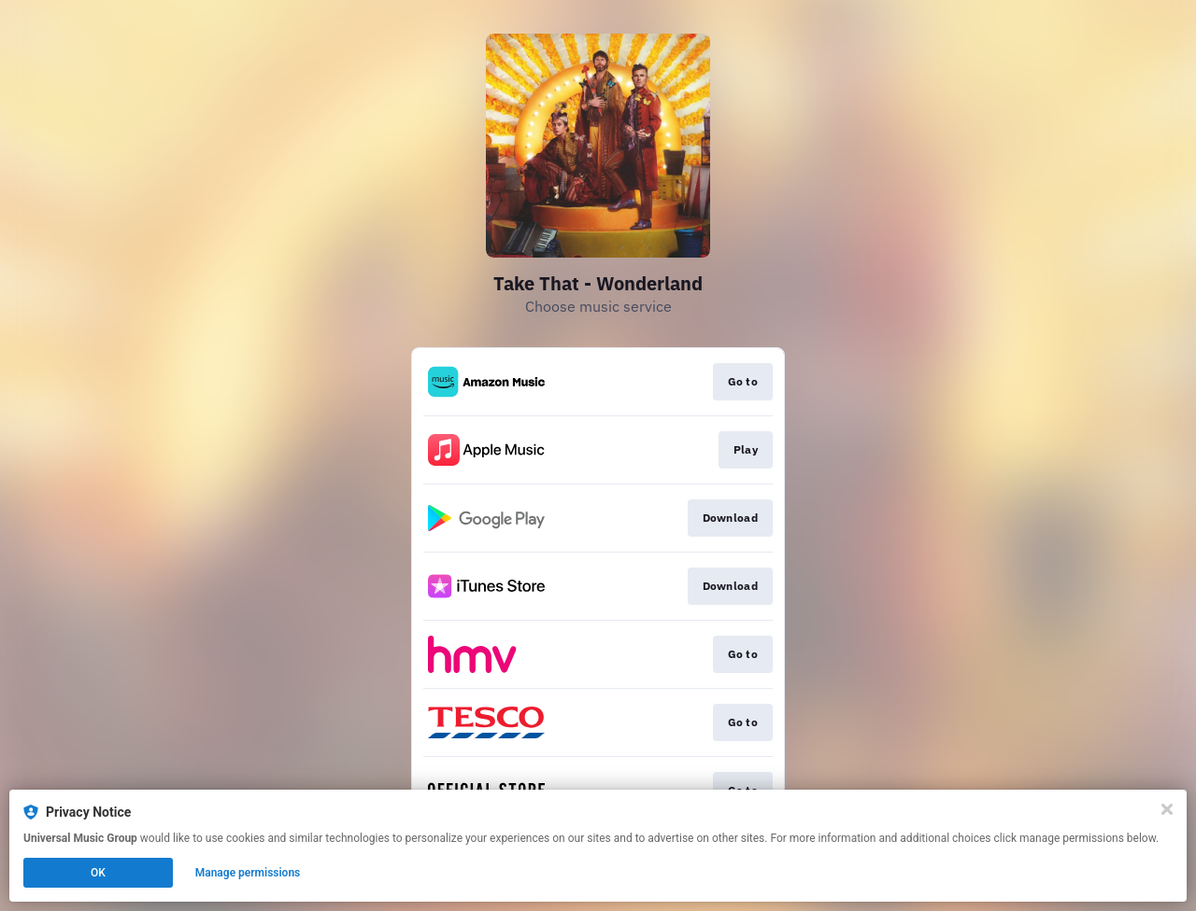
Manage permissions (248, 872)
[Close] (1167, 809)
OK (98, 872)
